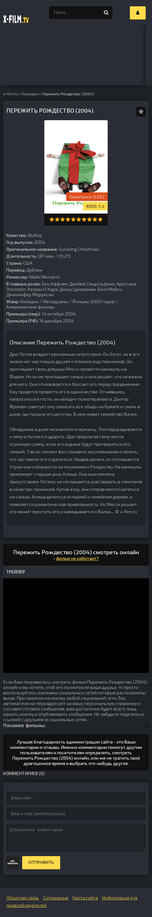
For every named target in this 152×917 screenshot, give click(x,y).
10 (100, 219)
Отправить (41, 862)
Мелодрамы (55, 301)
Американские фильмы (30, 306)
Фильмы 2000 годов (93, 301)
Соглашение (55, 897)
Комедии (29, 301)
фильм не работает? (77, 558)
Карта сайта (85, 897)
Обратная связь (22, 897)
